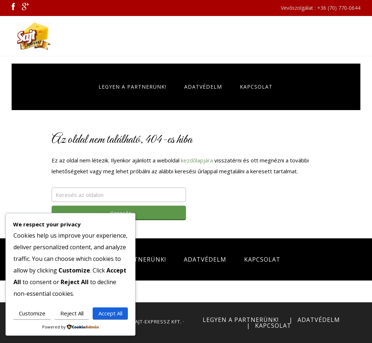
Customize (32, 313)
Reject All (72, 313)
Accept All (110, 313)
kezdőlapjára (197, 160)
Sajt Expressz (37, 36)
